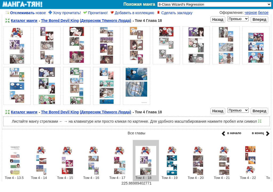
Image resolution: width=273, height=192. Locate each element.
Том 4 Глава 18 (148, 20)
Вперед (259, 19)
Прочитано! (95, 13)
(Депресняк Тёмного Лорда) (105, 20)
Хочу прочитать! (65, 13)
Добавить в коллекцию (132, 13)
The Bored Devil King (60, 20)
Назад (217, 19)
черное (251, 12)
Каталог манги (24, 20)
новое (26, 13)
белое (263, 12)
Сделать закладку (174, 13)
